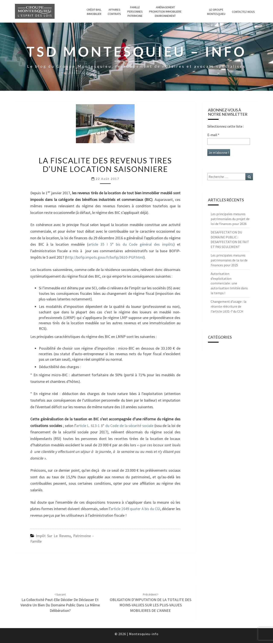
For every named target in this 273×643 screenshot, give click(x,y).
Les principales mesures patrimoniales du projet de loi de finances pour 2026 (230, 219)
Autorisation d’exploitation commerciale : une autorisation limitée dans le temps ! (229, 283)
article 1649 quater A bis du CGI (135, 508)
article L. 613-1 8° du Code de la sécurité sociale (115, 425)
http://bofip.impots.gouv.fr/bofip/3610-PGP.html (105, 257)
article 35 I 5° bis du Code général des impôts (130, 244)
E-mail (213, 135)
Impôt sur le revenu (53, 535)
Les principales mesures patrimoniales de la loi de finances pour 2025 (229, 260)
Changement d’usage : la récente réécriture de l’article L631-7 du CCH (228, 306)
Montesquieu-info (143, 634)
